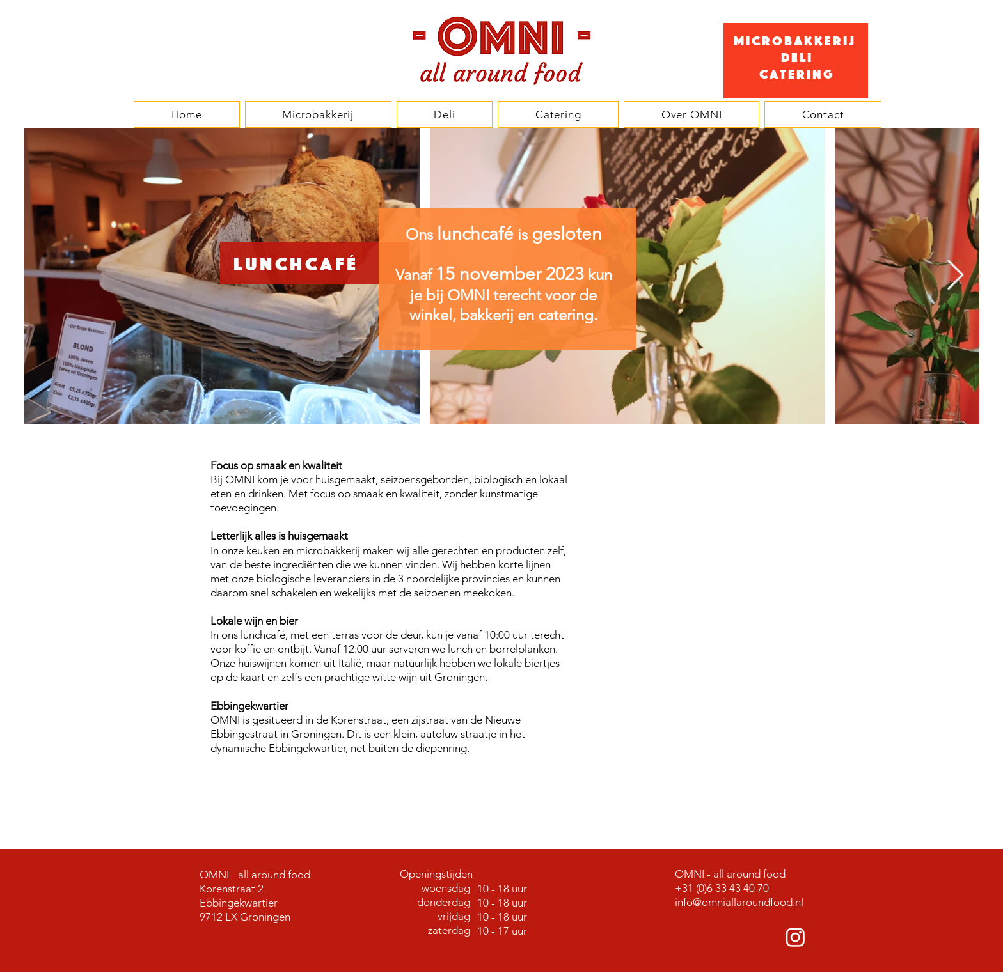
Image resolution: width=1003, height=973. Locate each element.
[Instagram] (795, 936)
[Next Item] (955, 276)
